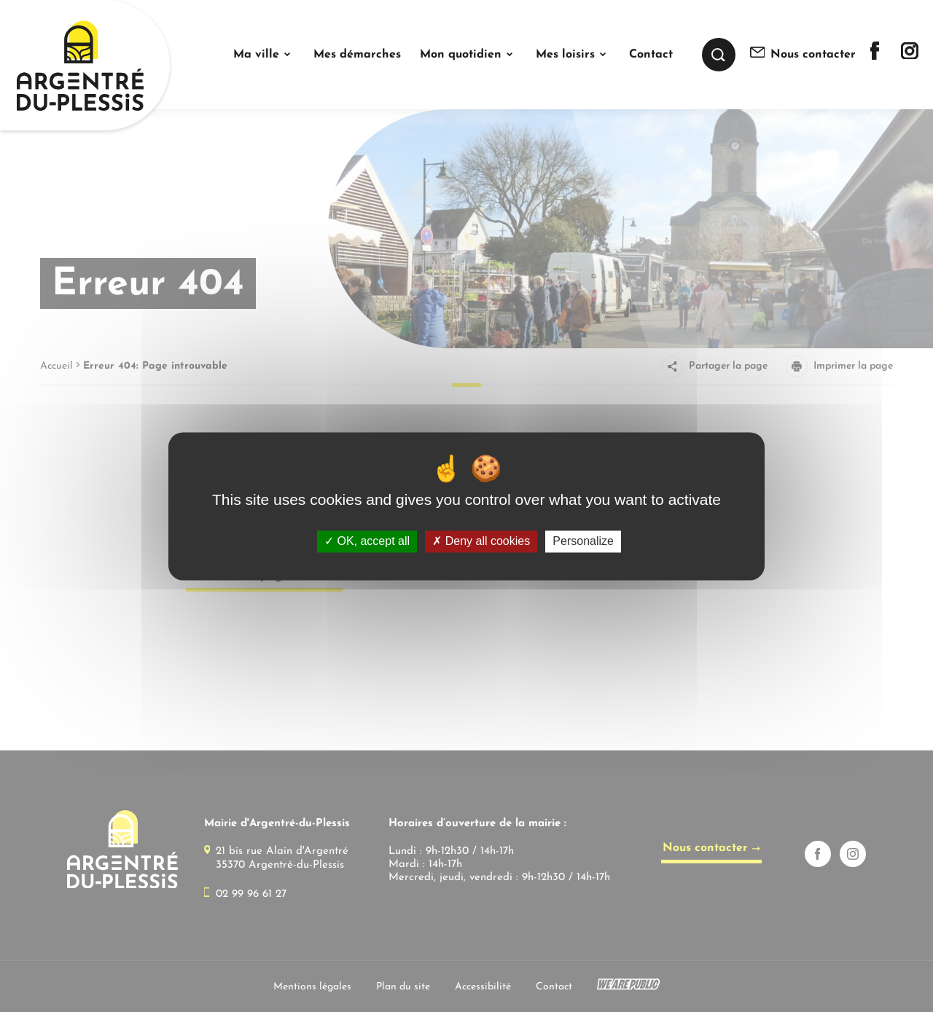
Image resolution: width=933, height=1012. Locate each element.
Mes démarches (357, 54)
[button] (263, 54)
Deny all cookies (481, 542)
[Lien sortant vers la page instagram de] (909, 56)
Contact (651, 54)
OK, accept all (367, 542)
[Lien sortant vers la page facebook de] (874, 56)
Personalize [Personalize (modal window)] (583, 542)
